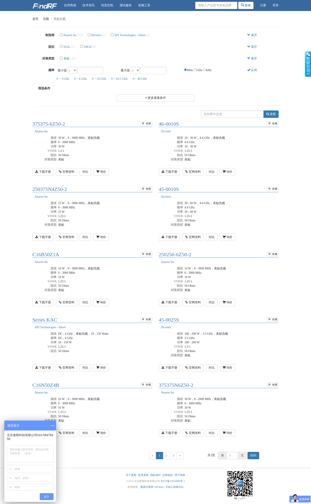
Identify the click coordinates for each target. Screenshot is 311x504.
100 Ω (87, 46)
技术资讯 (89, 5)
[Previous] (152, 455)
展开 (252, 35)
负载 (46, 19)
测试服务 (126, 5)
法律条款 (167, 475)
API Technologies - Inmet (130, 35)
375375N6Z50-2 (176, 385)
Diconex (96, 35)
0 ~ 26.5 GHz (119, 78)
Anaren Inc (70, 35)
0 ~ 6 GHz (80, 78)
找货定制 (107, 5)
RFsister (159, 486)
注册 (263, 5)
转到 (253, 455)
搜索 (246, 5)
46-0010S (169, 124)
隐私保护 (155, 475)
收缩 (308, 64)
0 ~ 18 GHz (99, 78)
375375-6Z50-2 (48, 124)
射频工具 (144, 5)
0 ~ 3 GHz (63, 78)
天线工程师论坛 (174, 486)
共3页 (211, 455)
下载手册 (43, 171)
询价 (101, 171)
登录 (276, 5)
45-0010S (169, 189)
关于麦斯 (131, 475)
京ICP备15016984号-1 (172, 481)
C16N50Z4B (45, 385)
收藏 (146, 123)
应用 (252, 70)
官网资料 (67, 171)
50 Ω (66, 46)
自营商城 (70, 5)
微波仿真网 (146, 486)
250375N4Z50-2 (49, 189)
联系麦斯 (143, 475)
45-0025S (169, 320)
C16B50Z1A (45, 254)
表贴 (66, 58)
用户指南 (180, 475)
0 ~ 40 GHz (140, 78)
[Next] (180, 455)
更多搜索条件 (155, 97)
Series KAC (44, 320)
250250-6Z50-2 (175, 254)
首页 (35, 19)
